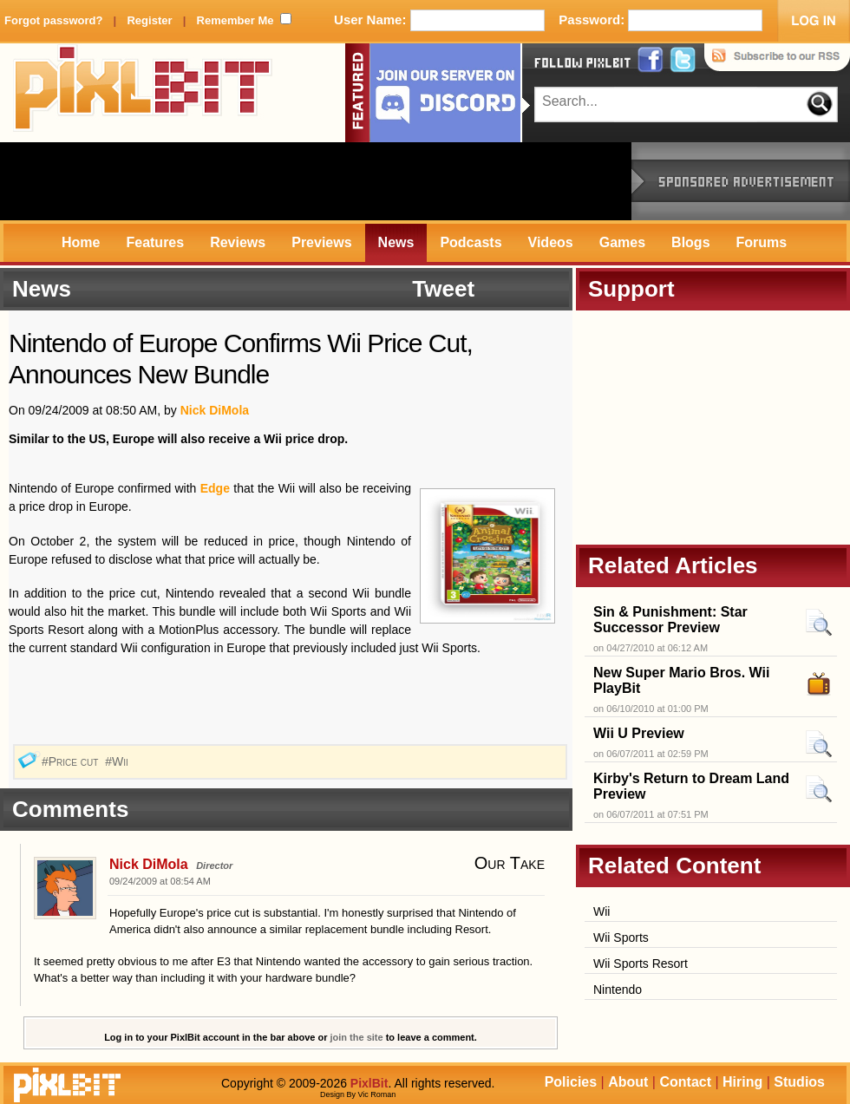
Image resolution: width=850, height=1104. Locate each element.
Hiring (742, 1082)
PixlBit (143, 92)
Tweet (443, 289)
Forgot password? (53, 20)
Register (149, 20)
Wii (601, 911)
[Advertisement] (315, 181)
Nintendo (617, 989)
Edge (215, 488)
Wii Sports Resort (640, 963)
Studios (799, 1082)
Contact (685, 1082)
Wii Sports (621, 937)
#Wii (118, 761)
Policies (571, 1082)
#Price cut (71, 761)
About (628, 1082)
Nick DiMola (214, 410)
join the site (356, 1037)
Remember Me (235, 20)
